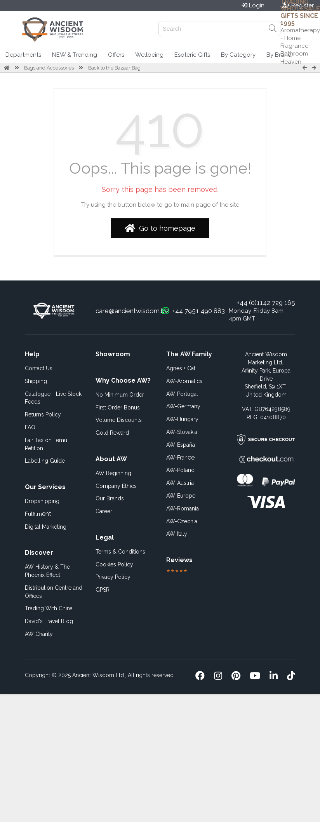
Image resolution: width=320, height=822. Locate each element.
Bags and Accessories (49, 68)
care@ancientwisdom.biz (132, 311)
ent (38, 513)
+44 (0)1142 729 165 (266, 303)
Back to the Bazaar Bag (114, 68)
